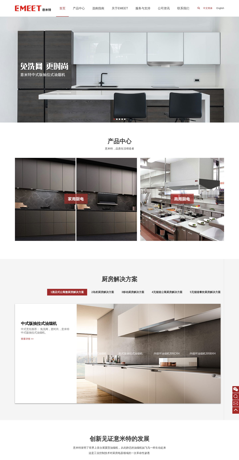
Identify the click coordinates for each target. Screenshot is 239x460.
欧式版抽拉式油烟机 (131, 353)
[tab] (67, 292)
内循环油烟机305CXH (167, 353)
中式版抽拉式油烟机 (95, 353)
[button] (114, 119)
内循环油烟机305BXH (203, 353)
